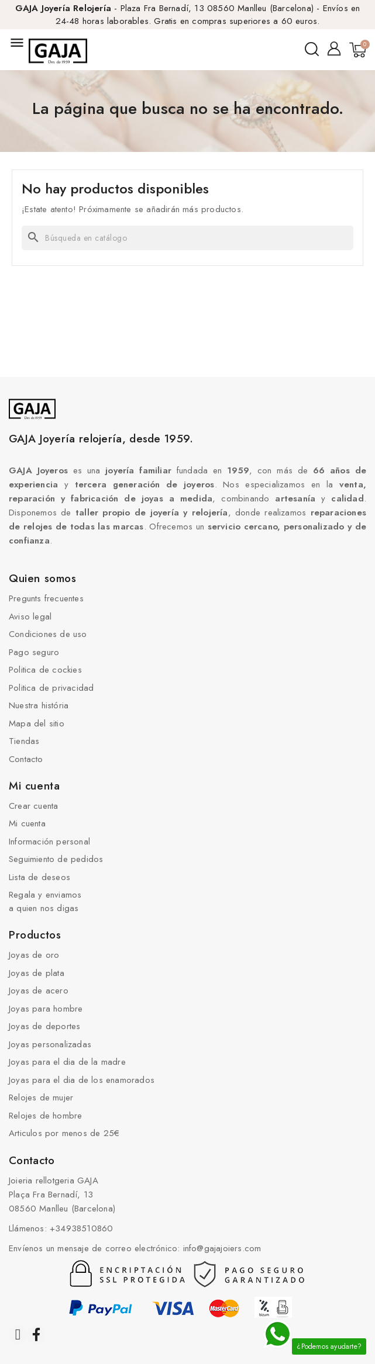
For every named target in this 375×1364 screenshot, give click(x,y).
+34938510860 (81, 1228)
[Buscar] (187, 238)
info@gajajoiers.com (222, 1248)
